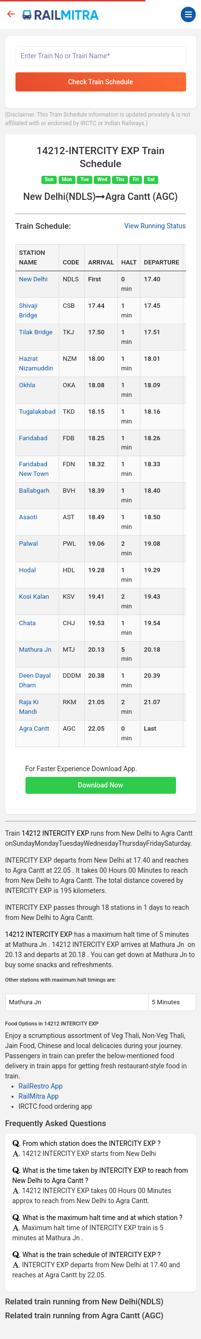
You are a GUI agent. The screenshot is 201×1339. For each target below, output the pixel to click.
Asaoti (28, 517)
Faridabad (33, 438)
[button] (100, 780)
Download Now (100, 785)
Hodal (27, 570)
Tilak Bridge (36, 332)
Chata (27, 623)
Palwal (28, 543)
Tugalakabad (37, 411)
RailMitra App (39, 1096)
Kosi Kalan (34, 596)
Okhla (27, 385)
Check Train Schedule (100, 82)
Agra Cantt (34, 728)
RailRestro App (41, 1086)
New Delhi (33, 279)
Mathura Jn (35, 649)
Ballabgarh (34, 490)
